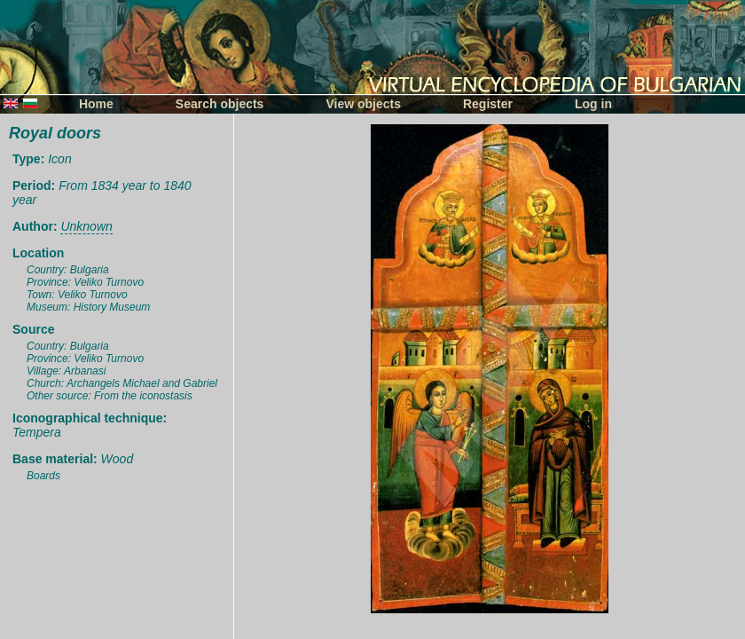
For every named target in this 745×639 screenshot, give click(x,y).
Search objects (220, 104)
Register (488, 104)
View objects (363, 104)
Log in (593, 104)
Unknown (86, 226)
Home (96, 104)
